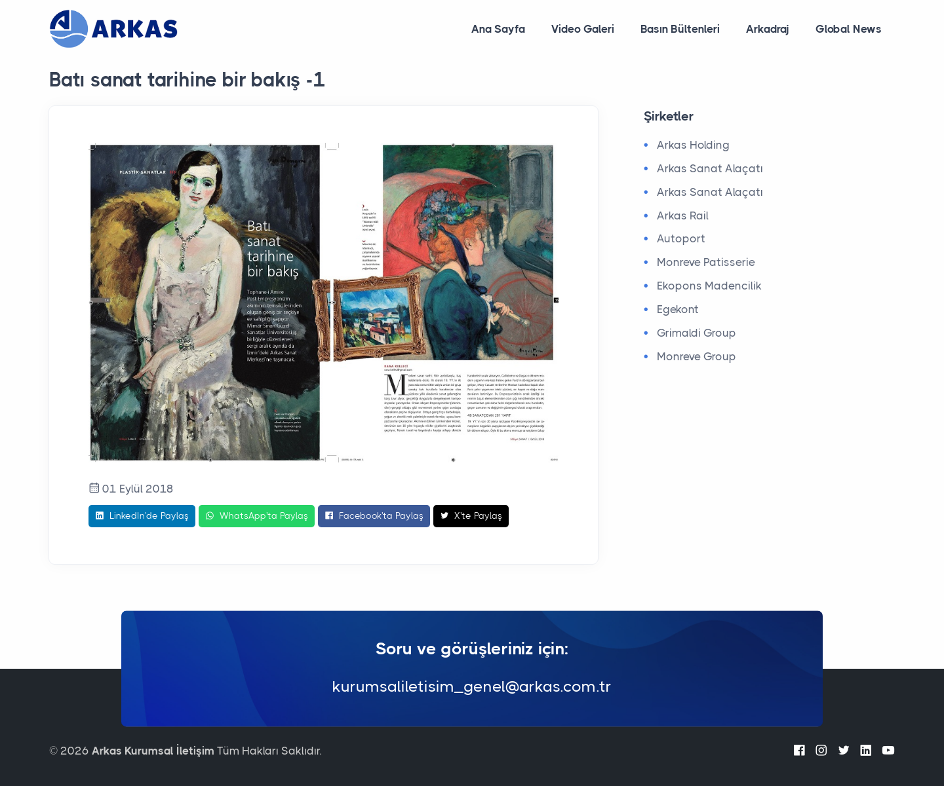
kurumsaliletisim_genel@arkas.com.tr (472, 687)
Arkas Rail (683, 215)
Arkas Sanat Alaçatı (710, 168)
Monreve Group (696, 356)
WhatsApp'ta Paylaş (256, 516)
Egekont (678, 309)
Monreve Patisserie (706, 262)
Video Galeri (582, 28)
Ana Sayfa (498, 28)
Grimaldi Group (696, 332)
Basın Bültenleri (680, 28)
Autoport (681, 238)
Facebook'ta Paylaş (373, 516)
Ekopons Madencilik (709, 285)
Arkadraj (767, 28)
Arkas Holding (693, 144)
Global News (849, 28)
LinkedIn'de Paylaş (142, 516)
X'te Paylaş (471, 516)
